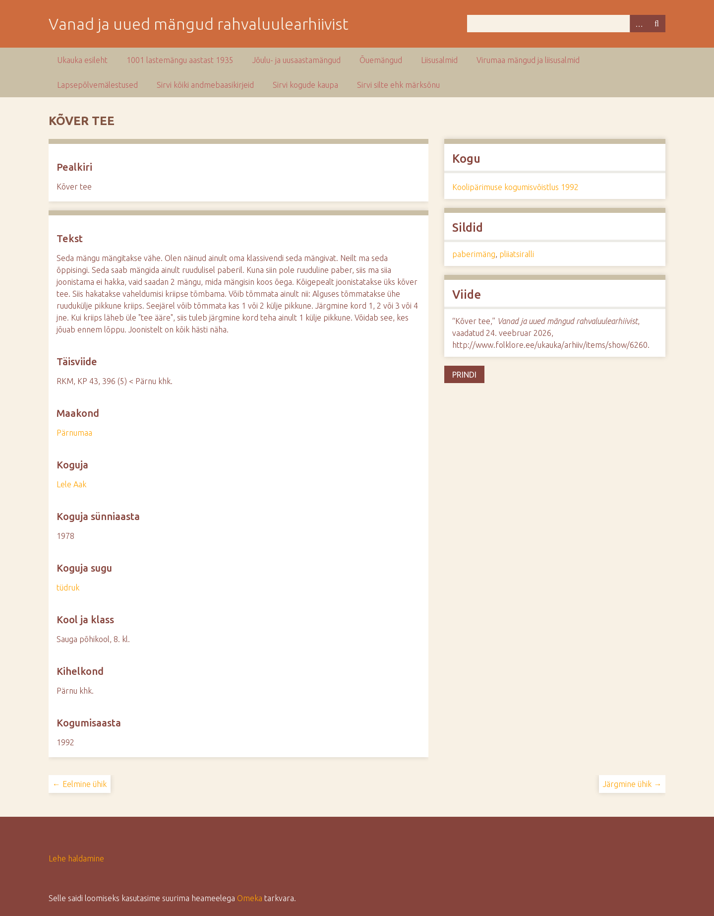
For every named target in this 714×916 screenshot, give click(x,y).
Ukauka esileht (82, 60)
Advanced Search (639, 23)
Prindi (464, 374)
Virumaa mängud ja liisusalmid (528, 60)
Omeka (249, 898)
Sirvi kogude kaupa (305, 84)
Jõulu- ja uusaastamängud (296, 60)
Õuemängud (380, 60)
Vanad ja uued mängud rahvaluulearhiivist (199, 24)
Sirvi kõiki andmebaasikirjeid (205, 84)
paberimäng (473, 254)
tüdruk (68, 587)
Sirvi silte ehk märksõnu (398, 84)
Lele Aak (71, 484)
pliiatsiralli (516, 254)
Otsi (656, 23)
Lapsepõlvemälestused (97, 84)
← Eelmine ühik (80, 784)
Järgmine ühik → (632, 784)
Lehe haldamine (76, 858)
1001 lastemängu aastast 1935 (180, 60)
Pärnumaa (74, 432)
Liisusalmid (439, 60)
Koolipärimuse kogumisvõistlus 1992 (515, 187)
